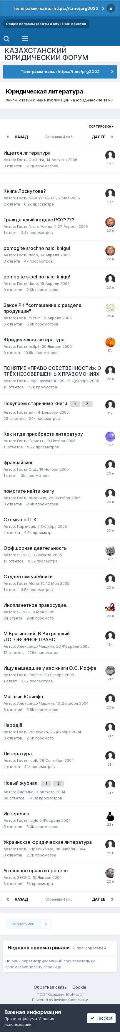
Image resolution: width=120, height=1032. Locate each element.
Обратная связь (50, 987)
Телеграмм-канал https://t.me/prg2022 (55, 8)
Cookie (79, 987)
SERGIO (23, 554)
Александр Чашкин (35, 646)
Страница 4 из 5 (59, 137)
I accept (101, 1018)
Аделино (25, 791)
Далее (98, 137)
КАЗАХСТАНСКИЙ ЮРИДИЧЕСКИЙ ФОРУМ (46, 54)
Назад (21, 137)
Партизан (26, 526)
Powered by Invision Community (60, 1000)
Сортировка (101, 126)
